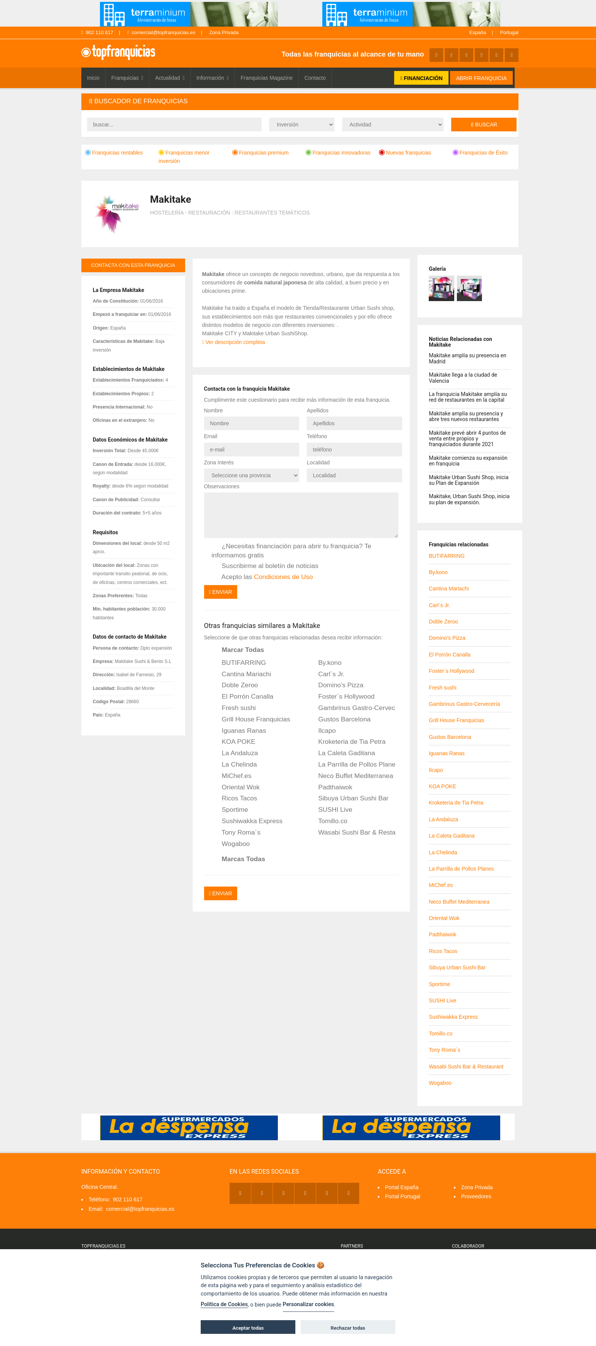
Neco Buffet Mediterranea (350, 776)
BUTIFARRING (239, 663)
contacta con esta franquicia (133, 265)
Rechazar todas (348, 1328)
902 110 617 (97, 32)
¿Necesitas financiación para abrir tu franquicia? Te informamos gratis (291, 550)
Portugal (509, 32)
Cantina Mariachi (241, 674)
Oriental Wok (236, 787)
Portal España (401, 1187)
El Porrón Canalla (243, 697)
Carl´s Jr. (326, 674)
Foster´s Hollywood (341, 697)
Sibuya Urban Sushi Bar (348, 798)
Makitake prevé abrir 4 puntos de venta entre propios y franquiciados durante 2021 (467, 439)
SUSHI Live (330, 810)
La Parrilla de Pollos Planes (351, 765)
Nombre (213, 410)
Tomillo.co (327, 821)
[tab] (299, 101)
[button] (300, 101)
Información (213, 78)
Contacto (315, 78)
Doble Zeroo (235, 685)
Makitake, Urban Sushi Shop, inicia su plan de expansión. (469, 499)
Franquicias (127, 78)
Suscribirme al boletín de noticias (265, 566)
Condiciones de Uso (283, 577)
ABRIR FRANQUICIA (481, 78)
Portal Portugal (402, 1196)
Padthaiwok (330, 787)
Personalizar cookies (308, 1304)
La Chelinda (234, 765)
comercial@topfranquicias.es (161, 32)
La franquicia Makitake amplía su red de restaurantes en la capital (468, 397)
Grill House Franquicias (251, 719)
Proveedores (476, 1196)
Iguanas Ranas (239, 731)
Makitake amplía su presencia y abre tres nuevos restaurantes (466, 416)
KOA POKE (233, 742)
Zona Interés (219, 462)
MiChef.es (232, 776)
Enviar (220, 592)
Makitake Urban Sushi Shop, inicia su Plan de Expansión (469, 480)
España (477, 32)
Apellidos (317, 410)
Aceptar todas (248, 1328)
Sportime (230, 810)
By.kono (324, 663)
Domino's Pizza (335, 685)
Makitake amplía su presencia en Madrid (467, 358)
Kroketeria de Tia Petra (346, 742)
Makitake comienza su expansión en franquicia (468, 461)
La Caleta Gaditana (341, 753)
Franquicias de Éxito (480, 153)
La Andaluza (235, 753)
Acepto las (262, 577)
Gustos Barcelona (339, 719)
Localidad (318, 462)
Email (210, 436)
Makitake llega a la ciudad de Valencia (463, 377)
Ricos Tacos (234, 798)
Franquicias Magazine (267, 78)
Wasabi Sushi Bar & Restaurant (351, 832)
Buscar (484, 125)
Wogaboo (231, 844)
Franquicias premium (260, 153)
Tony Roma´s (236, 832)
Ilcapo (322, 731)
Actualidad (170, 78)
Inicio (93, 78)
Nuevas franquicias (405, 153)
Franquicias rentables (114, 153)
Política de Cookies (224, 1304)
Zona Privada (223, 32)
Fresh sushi (234, 708)
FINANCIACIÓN (421, 78)
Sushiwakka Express (247, 821)
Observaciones (221, 486)
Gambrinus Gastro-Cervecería (351, 708)
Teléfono (317, 436)
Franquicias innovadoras (338, 153)
